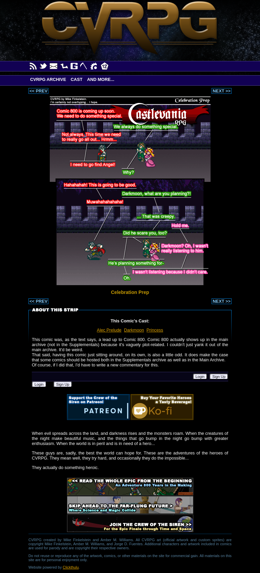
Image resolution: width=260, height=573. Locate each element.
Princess (155, 330)
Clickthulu (71, 567)
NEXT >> (222, 90)
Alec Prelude (109, 330)
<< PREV (38, 90)
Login (200, 377)
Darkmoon (134, 330)
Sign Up (218, 377)
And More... (100, 79)
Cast (77, 79)
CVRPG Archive (48, 79)
